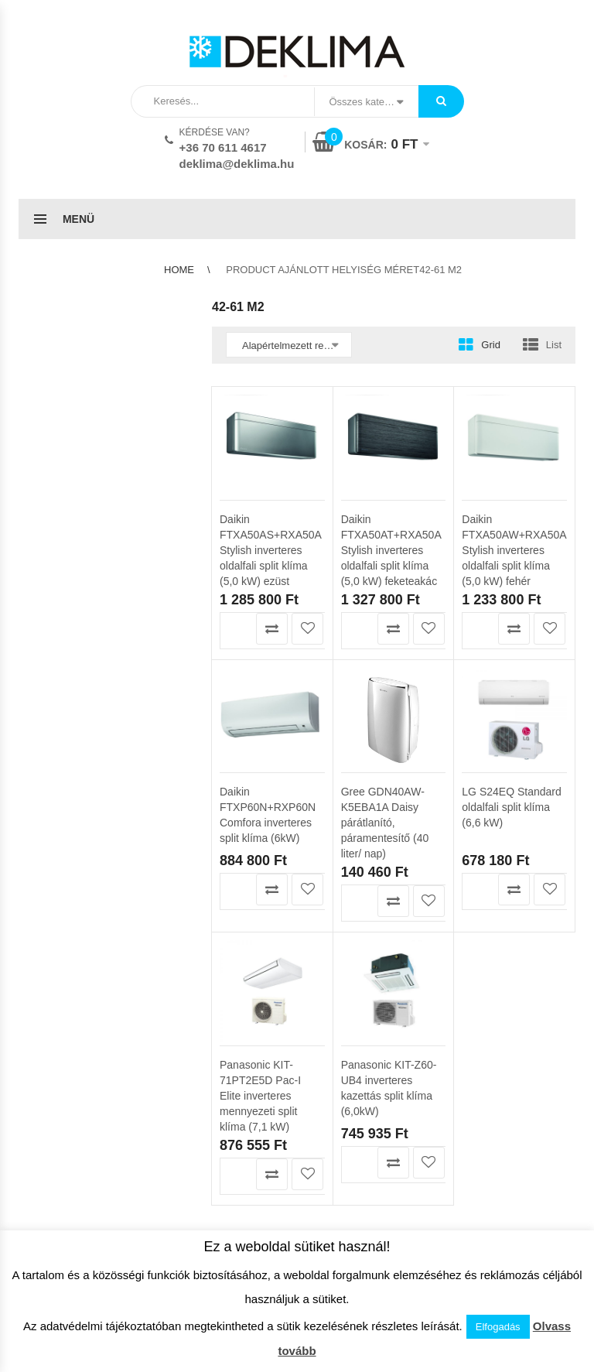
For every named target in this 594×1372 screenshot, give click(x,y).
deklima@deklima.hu (237, 163)
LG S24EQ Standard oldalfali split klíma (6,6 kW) (511, 702)
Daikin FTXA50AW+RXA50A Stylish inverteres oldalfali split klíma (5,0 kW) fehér (513, 550)
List (554, 345)
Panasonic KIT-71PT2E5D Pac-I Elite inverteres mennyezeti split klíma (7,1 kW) (260, 990)
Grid (490, 345)
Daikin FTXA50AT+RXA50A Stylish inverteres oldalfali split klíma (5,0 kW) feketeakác (391, 550)
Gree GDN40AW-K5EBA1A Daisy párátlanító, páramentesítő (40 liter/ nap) (385, 718)
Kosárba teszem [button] (236, 629)
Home (179, 269)
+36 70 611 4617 (223, 147)
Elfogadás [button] (498, 1327)
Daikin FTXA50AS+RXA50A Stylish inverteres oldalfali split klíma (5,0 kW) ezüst (270, 550)
